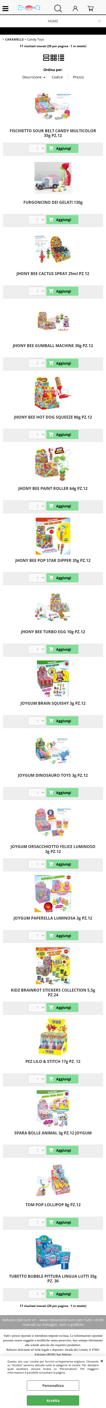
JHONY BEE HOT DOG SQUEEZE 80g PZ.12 (53, 417)
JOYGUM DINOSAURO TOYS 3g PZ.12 (53, 775)
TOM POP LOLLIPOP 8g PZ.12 (53, 1204)
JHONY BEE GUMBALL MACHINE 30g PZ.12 (53, 345)
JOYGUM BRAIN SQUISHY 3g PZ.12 (53, 703)
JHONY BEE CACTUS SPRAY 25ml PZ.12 (53, 273)
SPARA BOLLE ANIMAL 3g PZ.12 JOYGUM (53, 1133)
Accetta (53, 1400)
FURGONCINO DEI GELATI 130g (53, 202)
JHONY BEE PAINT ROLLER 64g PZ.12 (53, 488)
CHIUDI (102, 1360)
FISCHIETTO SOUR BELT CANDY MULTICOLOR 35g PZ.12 (53, 133)
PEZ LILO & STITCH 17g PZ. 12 (52, 1061)
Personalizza (53, 1385)
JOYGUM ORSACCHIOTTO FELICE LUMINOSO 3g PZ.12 (53, 849)
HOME (53, 21)
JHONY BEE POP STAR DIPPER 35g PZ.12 (52, 560)
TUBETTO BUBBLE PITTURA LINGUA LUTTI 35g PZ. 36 (53, 1279)
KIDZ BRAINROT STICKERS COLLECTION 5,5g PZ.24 (53, 992)
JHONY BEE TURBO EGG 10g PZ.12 (53, 631)
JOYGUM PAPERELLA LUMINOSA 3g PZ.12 (53, 918)
